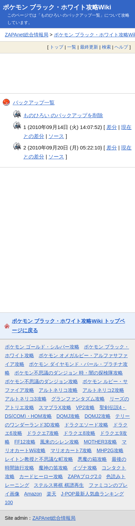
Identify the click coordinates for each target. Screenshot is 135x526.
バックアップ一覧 (34, 102)
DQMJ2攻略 (98, 416)
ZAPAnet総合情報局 (26, 34)
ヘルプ (121, 47)
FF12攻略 (24, 442)
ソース (56, 136)
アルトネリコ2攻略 (103, 390)
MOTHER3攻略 (100, 442)
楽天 (51, 494)
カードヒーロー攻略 (41, 476)
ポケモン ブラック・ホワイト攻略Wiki (57, 7)
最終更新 (89, 47)
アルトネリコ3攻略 (26, 399)
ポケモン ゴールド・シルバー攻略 (42, 347)
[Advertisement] (67, 73)
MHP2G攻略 (110, 450)
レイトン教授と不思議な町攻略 (39, 459)
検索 (106, 47)
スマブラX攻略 (55, 407)
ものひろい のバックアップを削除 (63, 115)
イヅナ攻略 (85, 468)
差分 (111, 127)
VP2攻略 (85, 407)
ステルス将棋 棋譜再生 (59, 485)
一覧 (71, 47)
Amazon (33, 494)
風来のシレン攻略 (59, 442)
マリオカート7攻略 (71, 450)
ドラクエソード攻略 (86, 425)
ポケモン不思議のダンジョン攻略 (41, 381)
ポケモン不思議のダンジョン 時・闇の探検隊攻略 (68, 373)
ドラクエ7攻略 (43, 433)
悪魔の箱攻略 (92, 459)
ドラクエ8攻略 (79, 433)
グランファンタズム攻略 (78, 399)
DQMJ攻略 (68, 416)
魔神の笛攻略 (53, 468)
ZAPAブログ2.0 (84, 476)
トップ (56, 47)
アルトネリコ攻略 (58, 390)
